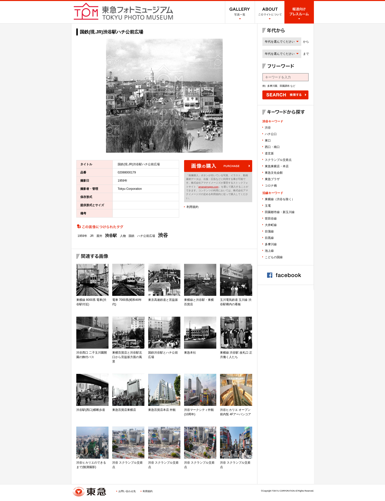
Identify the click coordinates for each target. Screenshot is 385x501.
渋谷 (163, 235)
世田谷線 (271, 218)
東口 (268, 140)
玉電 (268, 205)
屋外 (99, 235)
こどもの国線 (274, 257)
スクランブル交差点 (278, 160)
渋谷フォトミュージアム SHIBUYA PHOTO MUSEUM (123, 11)
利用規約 (192, 207)
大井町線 (271, 225)
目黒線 (269, 238)
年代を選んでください (280, 41)
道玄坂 (269, 153)
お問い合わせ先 (127, 491)
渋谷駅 (111, 236)
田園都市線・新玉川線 (280, 212)
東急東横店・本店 (277, 166)
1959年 (82, 235)
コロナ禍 (271, 185)
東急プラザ (272, 179)
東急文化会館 (274, 172)
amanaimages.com (208, 186)
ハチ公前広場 (146, 235)
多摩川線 (271, 244)
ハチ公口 (271, 134)
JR (92, 235)
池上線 (269, 250)
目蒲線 (269, 231)
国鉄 (132, 235)
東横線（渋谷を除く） (280, 199)
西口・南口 (272, 147)
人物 (123, 235)
